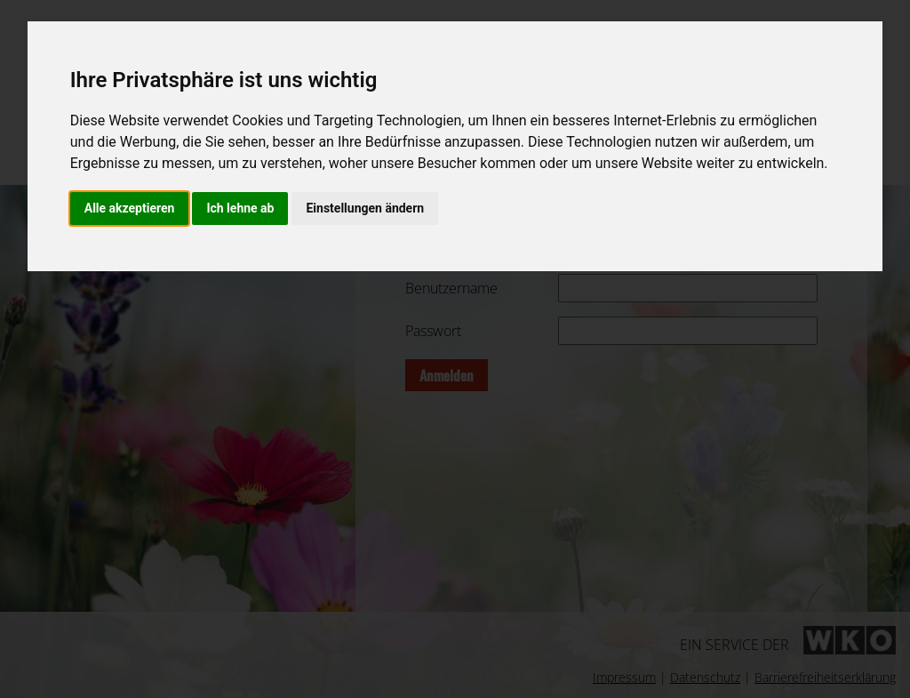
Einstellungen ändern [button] (365, 208)
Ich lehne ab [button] (240, 208)
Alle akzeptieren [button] (129, 208)
